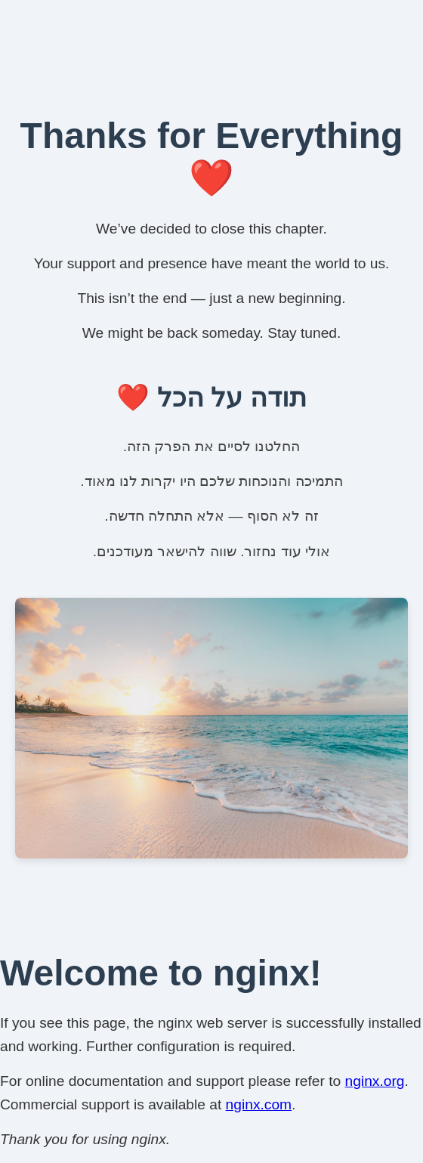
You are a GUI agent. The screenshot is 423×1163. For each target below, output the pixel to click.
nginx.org (375, 1081)
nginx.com (259, 1104)
